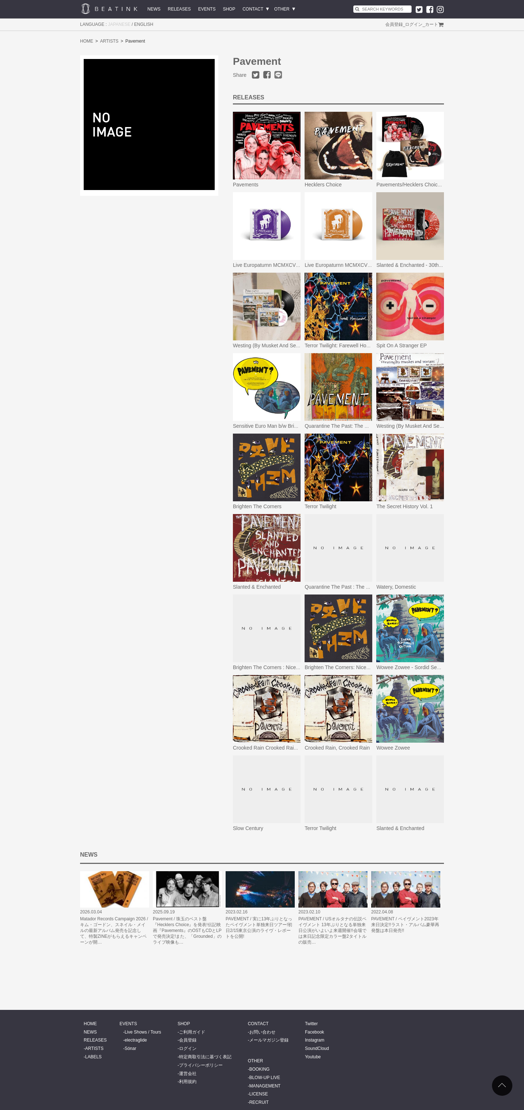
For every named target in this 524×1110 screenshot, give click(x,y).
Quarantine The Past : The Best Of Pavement (356, 587)
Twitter (311, 1023)
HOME (86, 41)
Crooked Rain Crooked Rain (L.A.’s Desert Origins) (290, 748)
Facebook (314, 1032)
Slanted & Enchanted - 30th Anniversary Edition (430, 265)
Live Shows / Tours (142, 1032)
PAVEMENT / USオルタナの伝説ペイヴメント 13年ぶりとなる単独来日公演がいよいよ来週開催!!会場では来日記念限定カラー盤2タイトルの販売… (332, 930)
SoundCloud (317, 1048)
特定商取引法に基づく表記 (205, 1056)
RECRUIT (259, 1102)
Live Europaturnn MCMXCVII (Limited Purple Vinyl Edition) (299, 265)
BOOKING (259, 1069)
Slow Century (248, 828)
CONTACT (252, 9)
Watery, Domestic (396, 587)
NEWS (153, 9)
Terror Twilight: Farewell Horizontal (343, 345)
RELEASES (179, 9)
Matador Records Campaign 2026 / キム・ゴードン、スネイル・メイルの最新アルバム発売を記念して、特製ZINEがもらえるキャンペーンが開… (114, 930)
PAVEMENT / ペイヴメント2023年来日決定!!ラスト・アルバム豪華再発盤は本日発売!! (405, 924)
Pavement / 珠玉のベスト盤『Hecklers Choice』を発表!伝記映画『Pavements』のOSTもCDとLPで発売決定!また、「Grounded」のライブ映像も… (187, 930)
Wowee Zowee (393, 748)
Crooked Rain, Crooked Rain (337, 748)
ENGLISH (144, 24)
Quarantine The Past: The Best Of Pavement (355, 426)
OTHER (282, 9)
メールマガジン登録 (269, 1040)
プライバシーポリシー (201, 1065)
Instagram (314, 1040)
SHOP (229, 9)
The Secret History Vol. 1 (404, 506)
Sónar (130, 1048)
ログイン (413, 24)
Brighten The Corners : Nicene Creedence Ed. (285, 667)
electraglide (135, 1040)
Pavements (245, 184)
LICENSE (258, 1094)
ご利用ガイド (192, 1032)
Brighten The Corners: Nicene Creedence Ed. (356, 667)
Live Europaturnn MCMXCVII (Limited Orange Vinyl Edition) (372, 265)
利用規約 (187, 1081)
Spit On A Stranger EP (401, 345)
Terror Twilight (320, 506)
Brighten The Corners (257, 506)
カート (431, 24)
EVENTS (206, 9)
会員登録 (394, 24)
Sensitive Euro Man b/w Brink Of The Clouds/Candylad (295, 426)
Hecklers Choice (323, 184)
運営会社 (187, 1073)
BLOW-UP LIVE (264, 1077)
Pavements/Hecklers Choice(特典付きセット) (427, 184)
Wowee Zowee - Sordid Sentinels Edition (422, 667)
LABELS (93, 1056)
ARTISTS (109, 41)
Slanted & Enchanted (257, 587)
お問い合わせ (262, 1032)
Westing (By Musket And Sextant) (271, 345)
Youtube (313, 1056)
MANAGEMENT (265, 1086)
